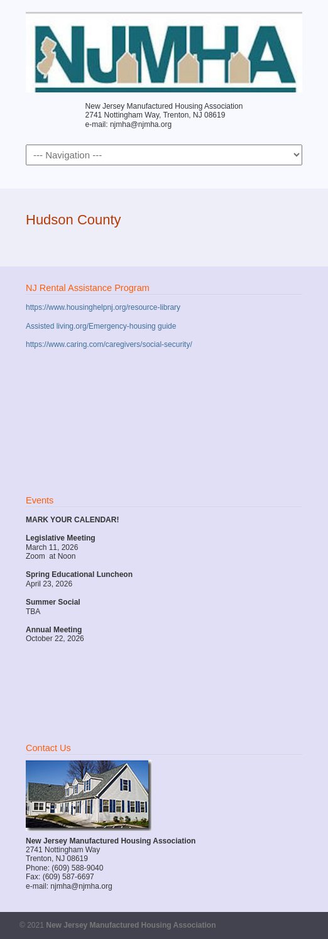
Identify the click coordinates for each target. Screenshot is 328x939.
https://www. (46, 344)
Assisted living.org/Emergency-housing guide (101, 326)
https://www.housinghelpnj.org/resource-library (103, 307)
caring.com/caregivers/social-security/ (129, 344)
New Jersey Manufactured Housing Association (164, 51)
